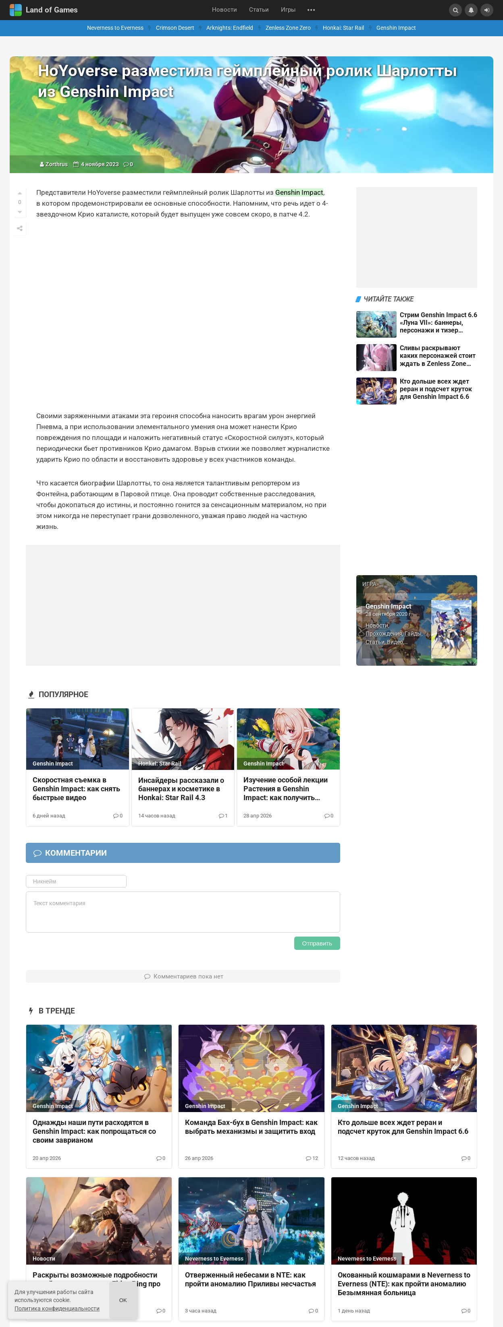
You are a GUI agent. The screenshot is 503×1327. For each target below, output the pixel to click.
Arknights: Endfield (229, 28)
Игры (288, 9)
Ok (123, 1300)
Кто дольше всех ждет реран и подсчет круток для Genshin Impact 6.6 (403, 1127)
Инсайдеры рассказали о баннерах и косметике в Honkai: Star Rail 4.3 (181, 789)
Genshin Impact (396, 28)
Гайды (413, 633)
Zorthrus (57, 164)
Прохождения (384, 633)
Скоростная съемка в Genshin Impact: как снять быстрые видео (76, 789)
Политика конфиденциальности (57, 1308)
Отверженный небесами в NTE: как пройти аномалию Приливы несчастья (250, 1279)
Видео (395, 642)
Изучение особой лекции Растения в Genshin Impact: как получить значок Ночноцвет (285, 789)
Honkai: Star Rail (343, 28)
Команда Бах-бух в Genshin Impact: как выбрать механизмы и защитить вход (251, 1127)
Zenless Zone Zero (288, 28)
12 (311, 1158)
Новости (224, 9)
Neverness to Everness (115, 28)
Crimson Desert (175, 28)
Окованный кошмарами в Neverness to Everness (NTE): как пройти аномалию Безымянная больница (404, 1284)
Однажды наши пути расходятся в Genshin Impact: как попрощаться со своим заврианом (94, 1131)
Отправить (317, 943)
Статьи (259, 9)
